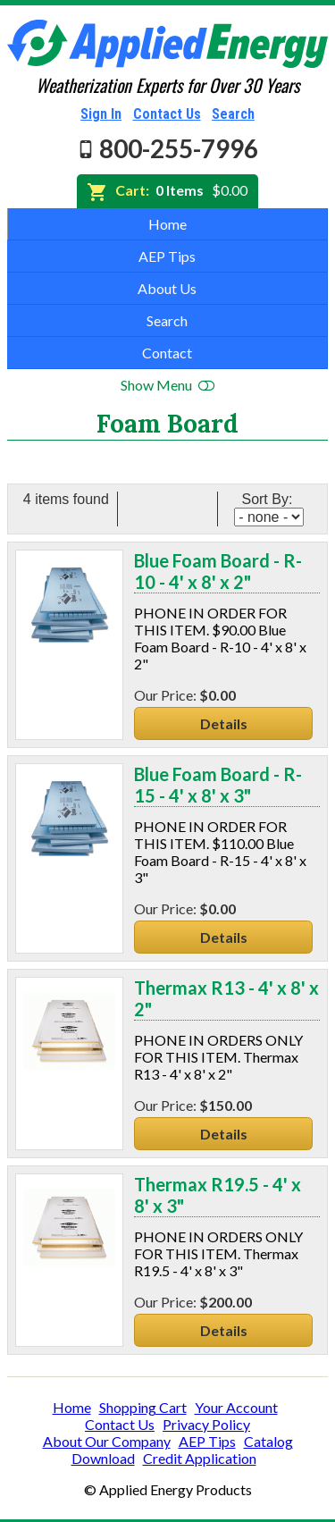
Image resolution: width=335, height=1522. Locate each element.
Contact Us (167, 113)
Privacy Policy (206, 1424)
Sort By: (268, 499)
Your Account (236, 1407)
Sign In (100, 113)
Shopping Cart (143, 1407)
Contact (167, 352)
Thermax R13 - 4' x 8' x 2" (226, 998)
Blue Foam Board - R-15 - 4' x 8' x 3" (218, 784)
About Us (167, 288)
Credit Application (199, 1458)
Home (167, 223)
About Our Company (107, 1441)
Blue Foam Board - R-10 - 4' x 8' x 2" (218, 571)
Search (233, 113)
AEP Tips (167, 256)
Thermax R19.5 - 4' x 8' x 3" (217, 1194)
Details (223, 723)
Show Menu (167, 384)
